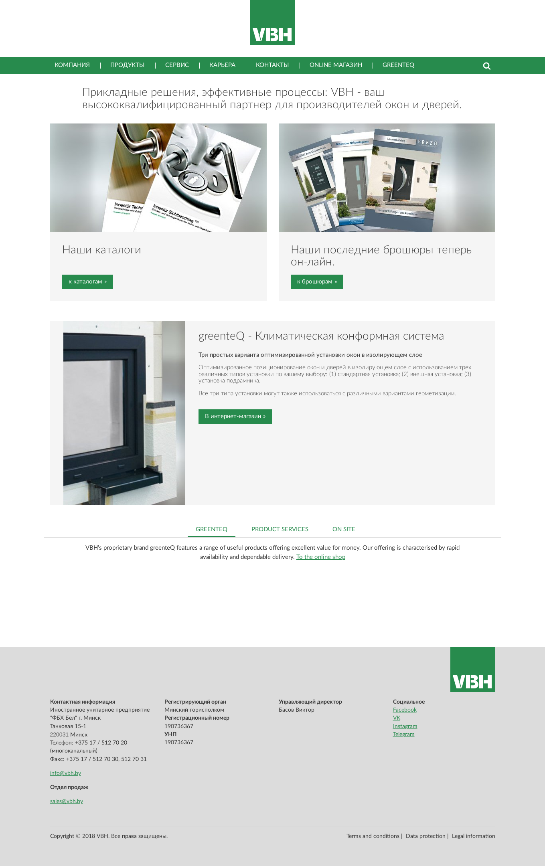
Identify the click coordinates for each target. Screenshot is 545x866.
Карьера (222, 65)
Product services (279, 529)
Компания (72, 65)
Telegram (404, 734)
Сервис (177, 65)
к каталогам (85, 282)
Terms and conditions (372, 836)
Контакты (272, 65)
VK (396, 718)
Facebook (405, 710)
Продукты (127, 65)
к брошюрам (314, 282)
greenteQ (398, 65)
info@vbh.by (65, 773)
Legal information (473, 836)
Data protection (426, 836)
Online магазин (336, 65)
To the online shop (320, 557)
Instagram (405, 726)
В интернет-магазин (233, 416)
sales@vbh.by (66, 801)
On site (343, 529)
